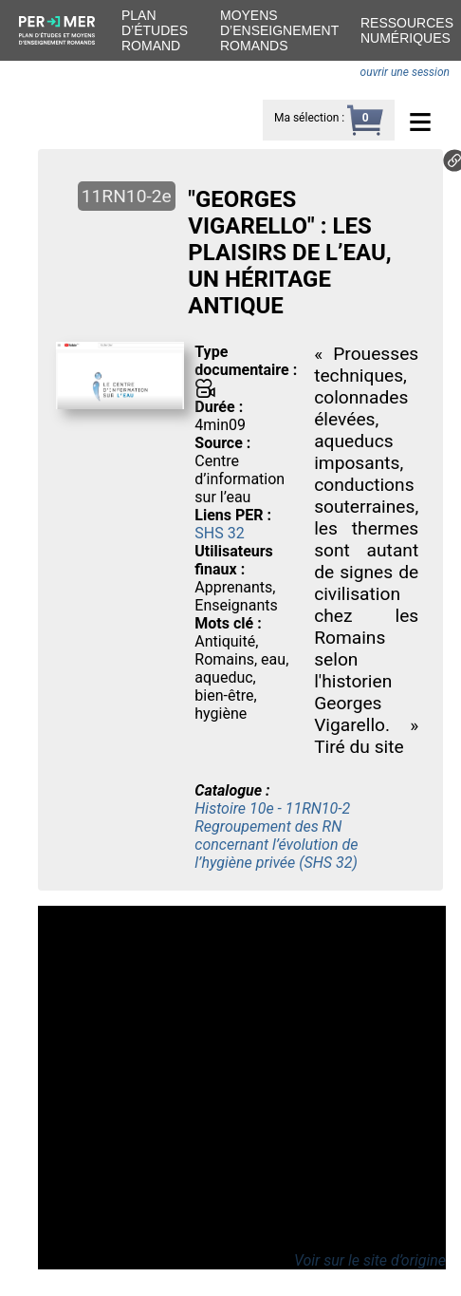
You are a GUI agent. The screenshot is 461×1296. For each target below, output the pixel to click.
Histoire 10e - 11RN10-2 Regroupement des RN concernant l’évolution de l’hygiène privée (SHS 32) (276, 835)
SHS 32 (219, 533)
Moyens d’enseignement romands (279, 30)
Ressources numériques (406, 30)
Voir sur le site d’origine (370, 1260)
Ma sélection (306, 117)
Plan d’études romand (154, 30)
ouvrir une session (405, 72)
